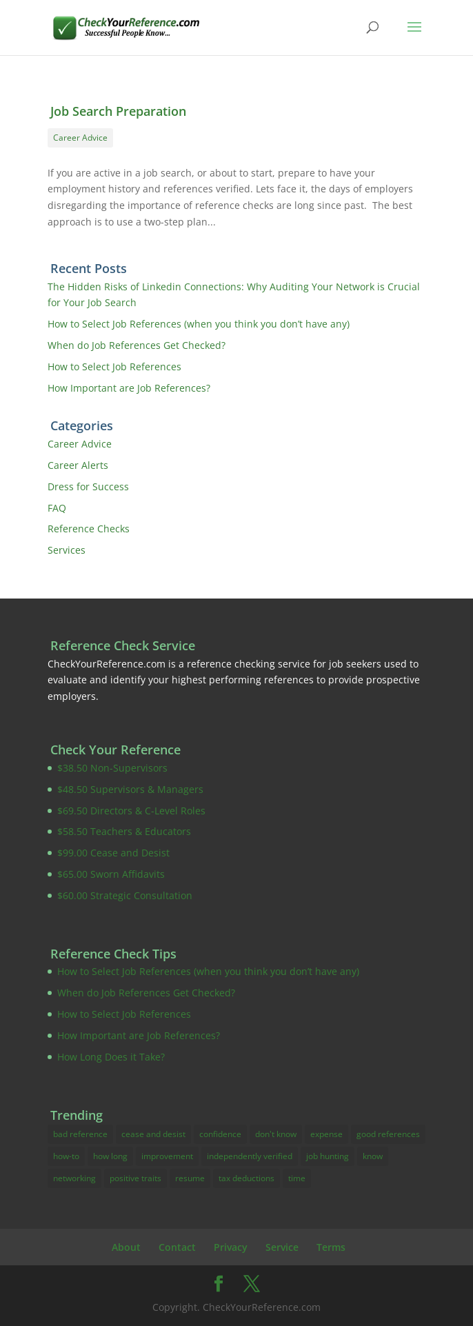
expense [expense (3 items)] (326, 1134)
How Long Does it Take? (111, 1056)
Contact (177, 1247)
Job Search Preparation (118, 111)
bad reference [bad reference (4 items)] (80, 1134)
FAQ (57, 507)
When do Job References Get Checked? (136, 345)
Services (66, 549)
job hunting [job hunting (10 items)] (327, 1156)
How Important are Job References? (129, 387)
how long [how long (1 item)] (110, 1156)
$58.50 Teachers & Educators (124, 831)
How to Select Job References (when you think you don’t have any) (199, 323)
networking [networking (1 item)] (74, 1178)
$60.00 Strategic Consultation (124, 895)
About (126, 1247)
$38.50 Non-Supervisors (112, 767)
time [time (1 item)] (296, 1178)
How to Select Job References (114, 366)
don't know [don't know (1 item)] (275, 1134)
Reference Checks (89, 528)
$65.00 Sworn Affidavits (111, 874)
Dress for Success (88, 486)
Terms (330, 1247)
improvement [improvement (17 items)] (167, 1156)
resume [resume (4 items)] (190, 1178)
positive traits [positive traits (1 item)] (135, 1178)
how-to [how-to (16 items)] (66, 1156)
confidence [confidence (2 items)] (220, 1134)
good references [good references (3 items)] (388, 1134)
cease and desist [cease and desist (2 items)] (153, 1134)
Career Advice (80, 137)
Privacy (231, 1247)
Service (282, 1247)
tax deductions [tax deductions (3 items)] (246, 1178)
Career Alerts (78, 465)
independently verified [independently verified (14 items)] (249, 1156)
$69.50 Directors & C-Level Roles (131, 810)
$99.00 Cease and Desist (113, 852)
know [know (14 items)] (373, 1156)
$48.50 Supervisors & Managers (130, 789)
